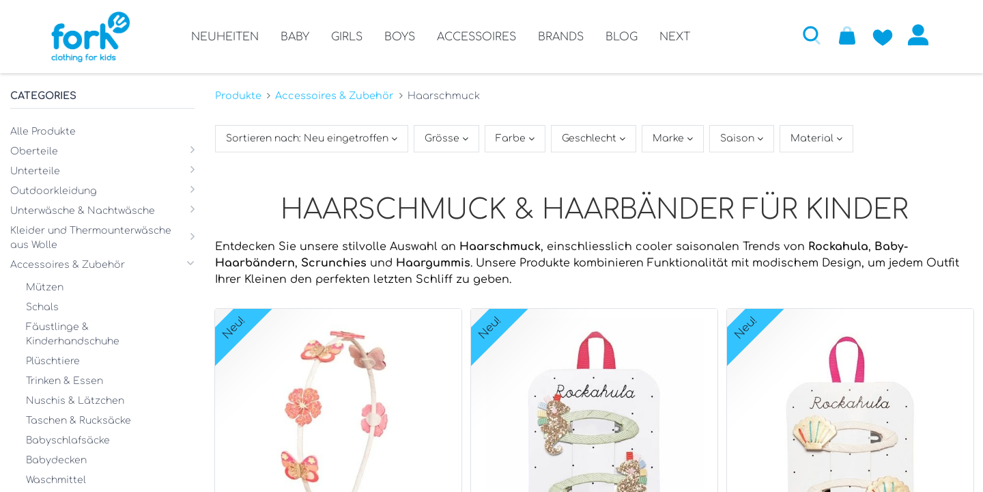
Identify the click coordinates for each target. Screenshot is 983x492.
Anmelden (918, 35)
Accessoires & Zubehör (334, 95)
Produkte (238, 95)
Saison (738, 138)
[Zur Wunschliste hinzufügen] (882, 35)
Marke (670, 138)
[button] (811, 35)
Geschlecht (590, 138)
